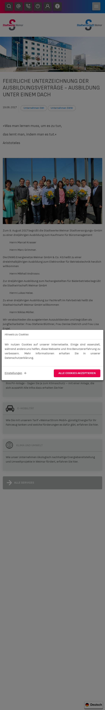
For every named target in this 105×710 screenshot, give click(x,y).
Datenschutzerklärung (19, 358)
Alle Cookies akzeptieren (77, 373)
